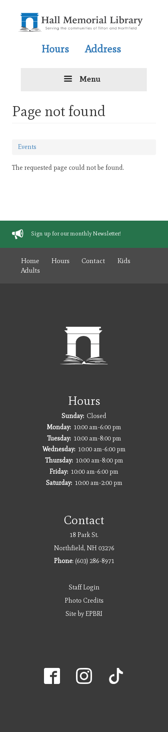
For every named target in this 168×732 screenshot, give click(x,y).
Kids (123, 260)
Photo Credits (84, 600)
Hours (55, 48)
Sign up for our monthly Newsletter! (76, 233)
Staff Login (84, 587)
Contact (93, 260)
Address (103, 48)
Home (30, 260)
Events (27, 147)
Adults (30, 270)
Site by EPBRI (84, 613)
